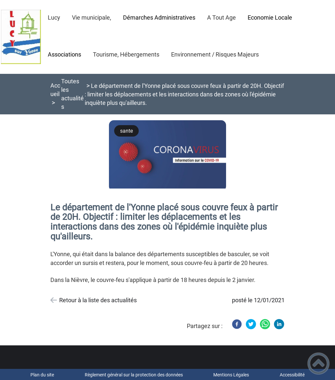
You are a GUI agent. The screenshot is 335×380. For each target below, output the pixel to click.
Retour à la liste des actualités (98, 300)
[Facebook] (236, 324)
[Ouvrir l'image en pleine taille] (167, 155)
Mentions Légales (231, 374)
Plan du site (42, 374)
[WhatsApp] (265, 324)
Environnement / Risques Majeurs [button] (215, 54)
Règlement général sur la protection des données (134, 374)
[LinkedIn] (279, 324)
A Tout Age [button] (221, 17)
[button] (318, 363)
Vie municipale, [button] (91, 17)
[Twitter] (250, 324)
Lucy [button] (54, 17)
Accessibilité (292, 374)
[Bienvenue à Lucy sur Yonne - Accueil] (21, 37)
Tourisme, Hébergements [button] (126, 54)
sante (126, 131)
